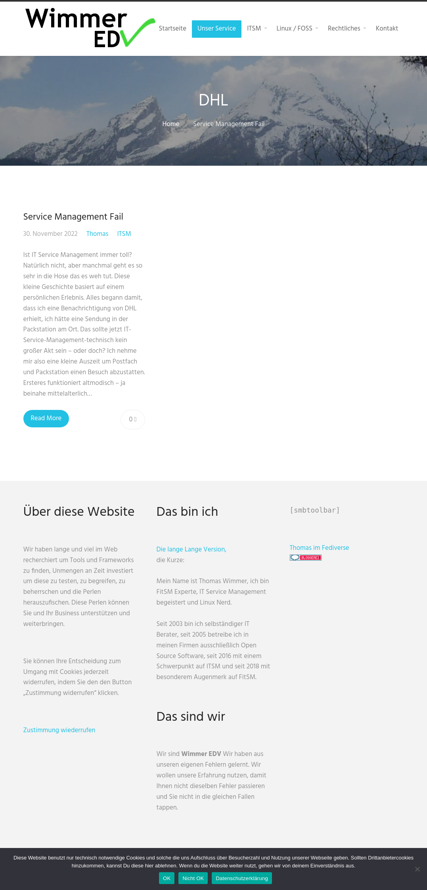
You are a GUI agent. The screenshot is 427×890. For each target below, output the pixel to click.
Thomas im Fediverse (319, 548)
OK (166, 878)
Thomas (97, 234)
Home (171, 124)
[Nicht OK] (417, 869)
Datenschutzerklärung (242, 878)
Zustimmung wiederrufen (59, 730)
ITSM (124, 234)
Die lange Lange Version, (192, 549)
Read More (46, 418)
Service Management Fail (73, 217)
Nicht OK (193, 878)
